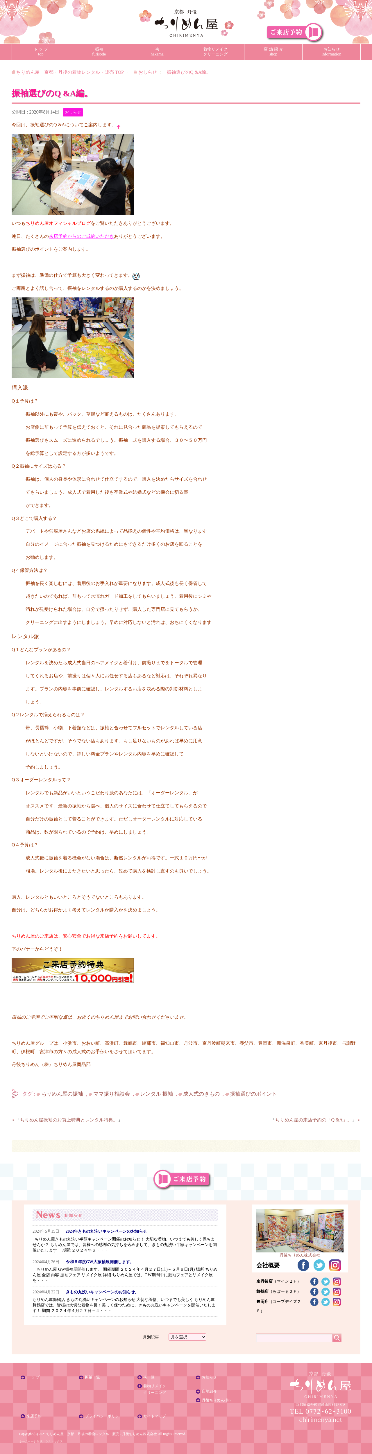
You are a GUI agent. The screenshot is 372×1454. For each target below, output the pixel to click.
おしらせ (73, 112)
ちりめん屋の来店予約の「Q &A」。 (313, 1119)
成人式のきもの (201, 1094)
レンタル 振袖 (156, 1094)
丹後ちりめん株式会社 (139, 1434)
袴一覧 (149, 1377)
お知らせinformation (331, 51)
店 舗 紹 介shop (273, 51)
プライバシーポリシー (104, 1416)
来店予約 (34, 1416)
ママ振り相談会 (111, 1094)
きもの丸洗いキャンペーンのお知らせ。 (102, 1292)
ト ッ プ (33, 1377)
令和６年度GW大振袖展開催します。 (100, 1261)
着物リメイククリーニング (215, 51)
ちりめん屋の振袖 (62, 1094)
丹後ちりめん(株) (216, 1400)
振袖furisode (99, 51)
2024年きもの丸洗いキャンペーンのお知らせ (106, 1231)
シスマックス (54, 1441)
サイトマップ (154, 1416)
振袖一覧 (92, 1377)
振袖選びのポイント (253, 1094)
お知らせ (209, 1377)
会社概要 (268, 1265)
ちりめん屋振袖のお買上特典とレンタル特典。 (69, 1119)
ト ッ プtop (41, 51)
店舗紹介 (209, 1392)
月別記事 (151, 1337)
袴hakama (157, 51)
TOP (70, 72)
